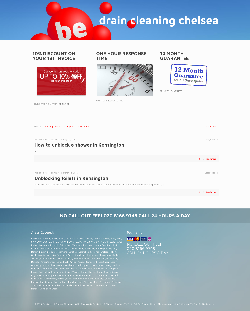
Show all (211, 126)
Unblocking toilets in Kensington (71, 178)
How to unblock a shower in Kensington (79, 145)
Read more (211, 159)
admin (54, 139)
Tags (68, 126)
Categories (52, 126)
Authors (83, 126)
